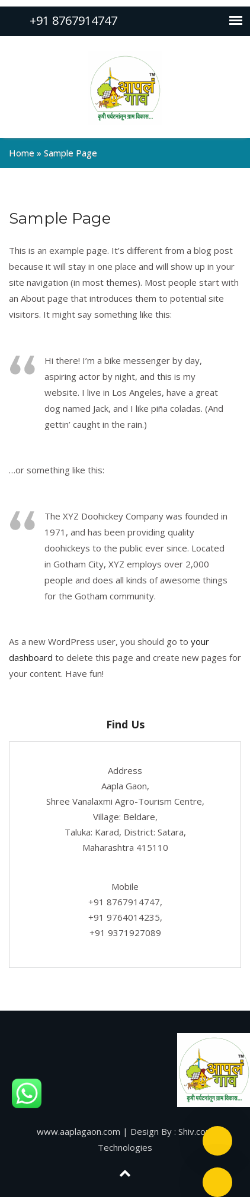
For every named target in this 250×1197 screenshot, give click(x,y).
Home (21, 153)
